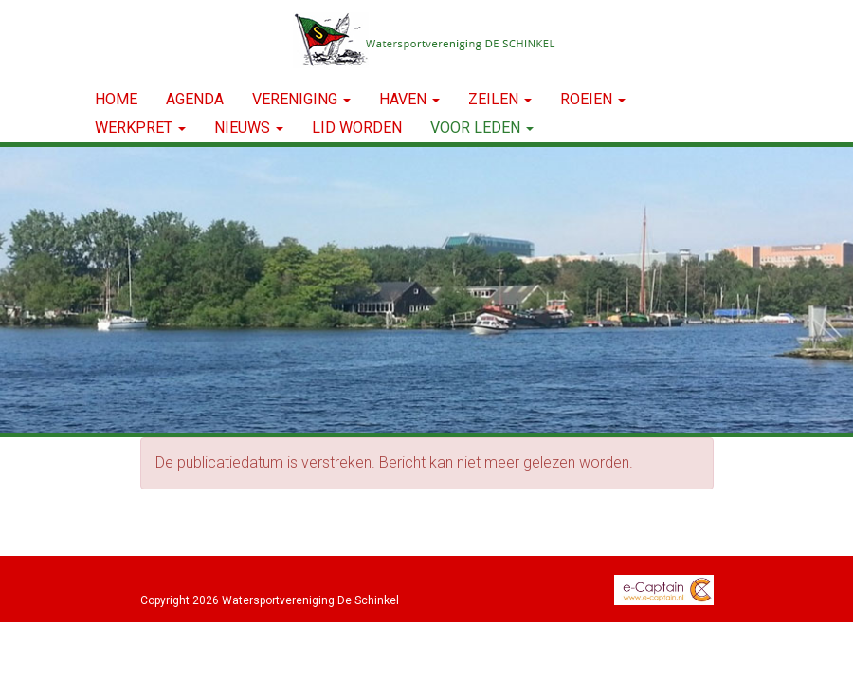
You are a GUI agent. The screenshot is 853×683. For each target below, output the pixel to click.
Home (116, 99)
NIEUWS (248, 128)
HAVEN (409, 99)
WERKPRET (140, 128)
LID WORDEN (357, 128)
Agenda (195, 99)
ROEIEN (593, 99)
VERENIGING (301, 99)
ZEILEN (500, 99)
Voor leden (482, 128)
